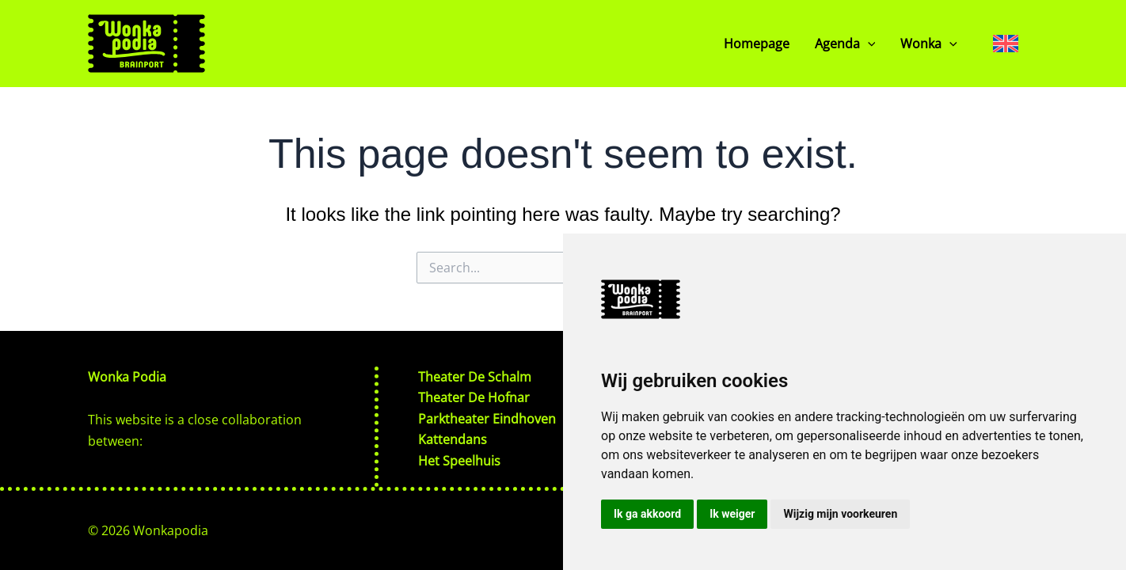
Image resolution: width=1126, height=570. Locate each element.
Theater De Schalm (474, 377)
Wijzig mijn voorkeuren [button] (840, 513)
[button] (868, 43)
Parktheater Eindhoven (487, 419)
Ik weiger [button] (732, 513)
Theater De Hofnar (474, 397)
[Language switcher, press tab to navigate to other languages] (1005, 43)
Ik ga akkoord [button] (647, 513)
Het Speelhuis (459, 460)
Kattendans (452, 439)
